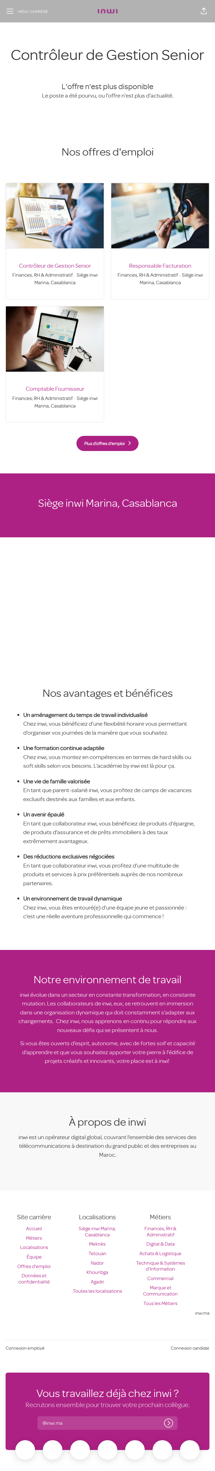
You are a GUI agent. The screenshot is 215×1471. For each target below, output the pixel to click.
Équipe (34, 1256)
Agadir (97, 1281)
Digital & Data (160, 1244)
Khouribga (97, 1272)
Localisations (34, 1247)
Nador (97, 1263)
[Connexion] (168, 1423)
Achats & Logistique (160, 1253)
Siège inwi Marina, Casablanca (97, 1231)
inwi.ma (202, 1313)
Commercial (160, 1278)
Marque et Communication (160, 1290)
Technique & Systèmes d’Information (160, 1266)
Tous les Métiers (160, 1303)
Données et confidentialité (34, 1278)
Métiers (34, 1238)
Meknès (97, 1244)
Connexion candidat (190, 1348)
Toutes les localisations (97, 1291)
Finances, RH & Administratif (160, 1231)
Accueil (34, 1228)
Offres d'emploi (34, 1266)
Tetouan (97, 1253)
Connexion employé (25, 1348)
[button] (204, 11)
